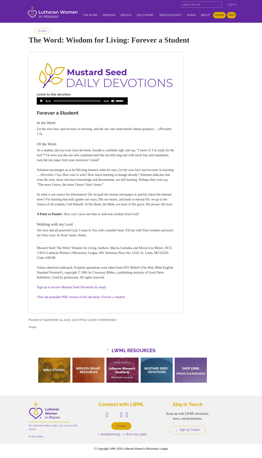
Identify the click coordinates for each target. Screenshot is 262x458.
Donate (219, 15)
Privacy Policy (36, 436)
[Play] (41, 101)
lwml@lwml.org (109, 434)
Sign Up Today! (187, 430)
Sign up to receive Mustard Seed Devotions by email (71, 287)
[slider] (77, 101)
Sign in (232, 4)
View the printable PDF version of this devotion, (81, 297)
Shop (231, 15)
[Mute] (113, 101)
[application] (82, 101)
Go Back (42, 30)
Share (32, 327)
